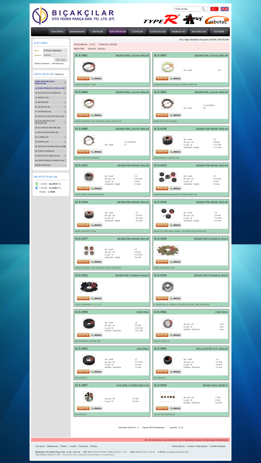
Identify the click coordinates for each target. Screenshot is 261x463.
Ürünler (63, 446)
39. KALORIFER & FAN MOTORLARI (45, 122)
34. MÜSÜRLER (41, 102)
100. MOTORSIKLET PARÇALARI (49, 160)
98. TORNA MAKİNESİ (44, 151)
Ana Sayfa (39, 446)
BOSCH (92, 49)
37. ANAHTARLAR (43, 112)
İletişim (94, 446)
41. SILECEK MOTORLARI (46, 132)
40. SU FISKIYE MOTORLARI (47, 128)
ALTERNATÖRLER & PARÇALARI (50, 88)
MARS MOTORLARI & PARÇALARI (45, 82)
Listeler (73, 446)
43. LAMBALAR (42, 137)
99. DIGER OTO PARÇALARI (47, 156)
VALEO (101, 49)
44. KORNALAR (42, 142)
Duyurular (83, 446)
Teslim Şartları (178, 446)
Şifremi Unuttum (42, 63)
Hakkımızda (52, 446)
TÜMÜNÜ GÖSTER (107, 44)
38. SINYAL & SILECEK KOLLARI (49, 116)
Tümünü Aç (59, 74)
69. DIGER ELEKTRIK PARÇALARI (50, 146)
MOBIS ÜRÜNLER (43, 165)
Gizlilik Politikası (218, 446)
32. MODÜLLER (42, 98)
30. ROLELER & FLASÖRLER (48, 93)
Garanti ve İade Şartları (197, 446)
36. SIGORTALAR (42, 107)
